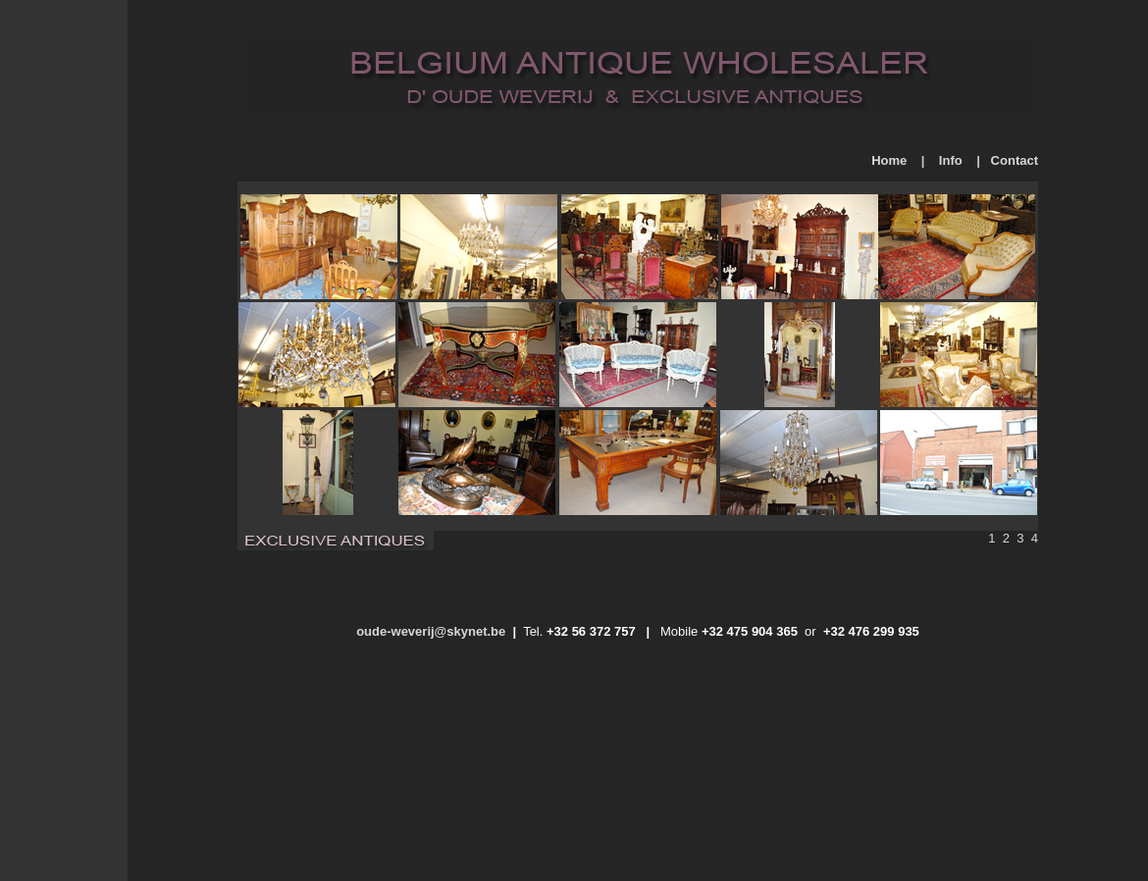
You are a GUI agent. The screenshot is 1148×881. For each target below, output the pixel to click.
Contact (1014, 160)
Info (951, 160)
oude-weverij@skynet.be (430, 631)
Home (889, 160)
